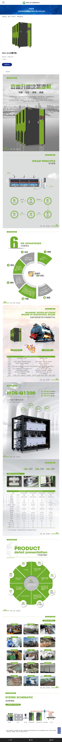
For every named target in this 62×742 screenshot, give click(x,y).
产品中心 (13, 16)
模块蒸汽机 (20, 16)
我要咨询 (7, 64)
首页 (9, 16)
